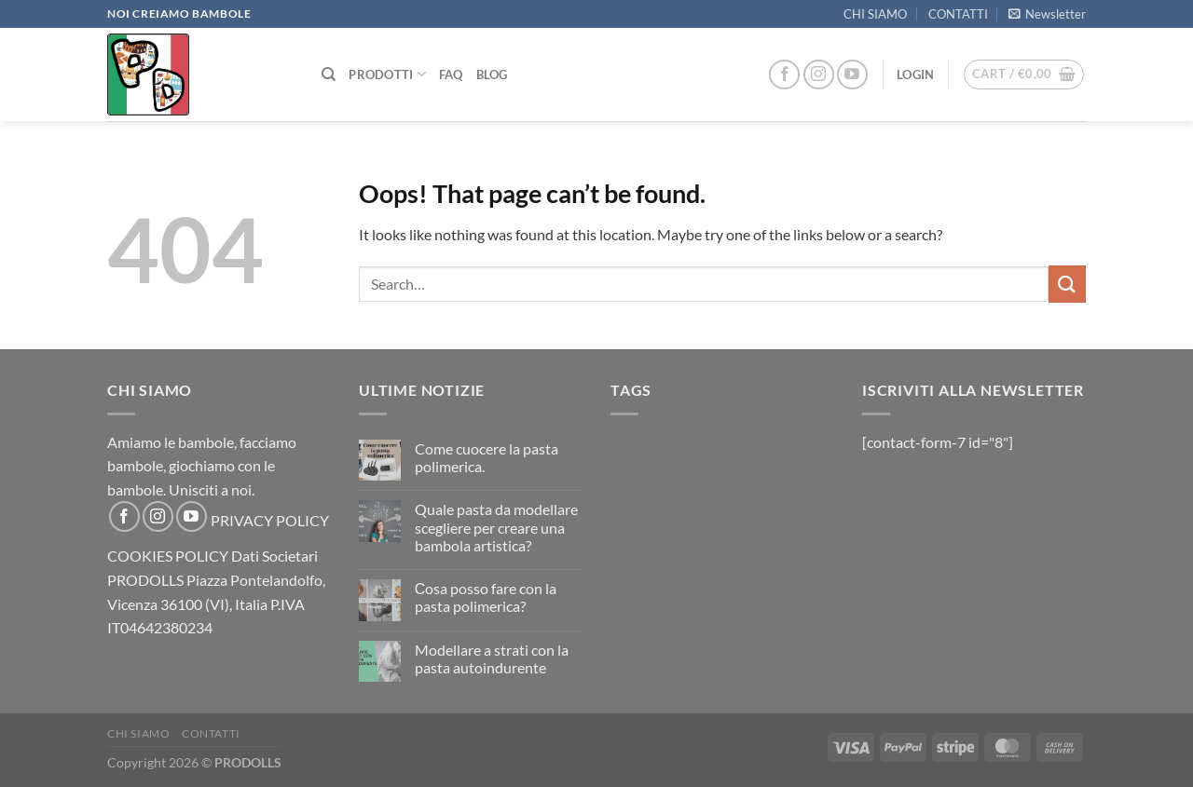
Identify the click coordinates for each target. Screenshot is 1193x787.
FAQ (451, 74)
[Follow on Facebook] (784, 75)
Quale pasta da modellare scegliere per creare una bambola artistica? (496, 526)
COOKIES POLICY (167, 555)
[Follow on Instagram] (818, 75)
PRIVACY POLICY (270, 520)
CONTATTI (958, 14)
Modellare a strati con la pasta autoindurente (492, 658)
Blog (492, 74)
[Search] (329, 74)
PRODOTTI (387, 74)
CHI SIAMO (875, 14)
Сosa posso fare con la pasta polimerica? (486, 597)
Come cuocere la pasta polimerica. (486, 457)
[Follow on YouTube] (852, 75)
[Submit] (1067, 283)
